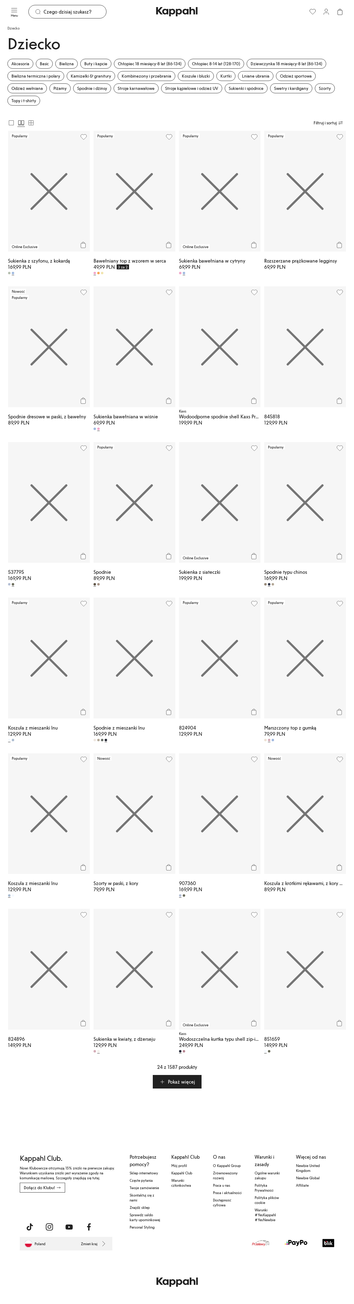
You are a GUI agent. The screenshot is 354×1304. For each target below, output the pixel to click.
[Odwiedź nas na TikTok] (30, 1227)
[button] (177, 1082)
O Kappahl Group (227, 1165)
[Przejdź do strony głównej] (177, 11)
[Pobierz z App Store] (38, 1206)
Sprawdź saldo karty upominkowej (145, 1217)
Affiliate (302, 1185)
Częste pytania (141, 1180)
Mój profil (179, 1165)
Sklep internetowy (144, 1173)
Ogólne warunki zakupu (267, 1175)
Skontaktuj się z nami (142, 1197)
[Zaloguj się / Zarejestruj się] (326, 11)
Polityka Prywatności (264, 1187)
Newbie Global (308, 1178)
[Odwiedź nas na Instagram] (49, 1227)
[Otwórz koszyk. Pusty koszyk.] (340, 11)
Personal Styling (142, 1227)
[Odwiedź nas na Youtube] (69, 1227)
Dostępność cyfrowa (222, 1202)
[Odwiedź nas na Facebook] (89, 1227)
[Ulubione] (312, 11)
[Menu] (14, 11)
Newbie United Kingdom (308, 1168)
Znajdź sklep (140, 1207)
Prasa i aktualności (227, 1192)
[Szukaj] (75, 11)
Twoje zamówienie (144, 1187)
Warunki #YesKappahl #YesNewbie (265, 1215)
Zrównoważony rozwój (225, 1175)
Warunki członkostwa (181, 1182)
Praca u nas (221, 1185)
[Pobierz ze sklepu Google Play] (79, 1206)
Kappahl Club (181, 1173)
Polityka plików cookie (267, 1200)
